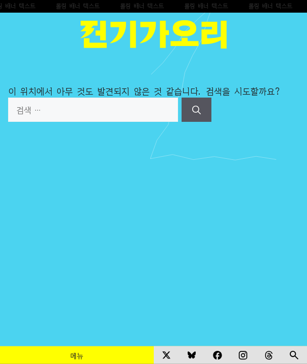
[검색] (196, 110)
